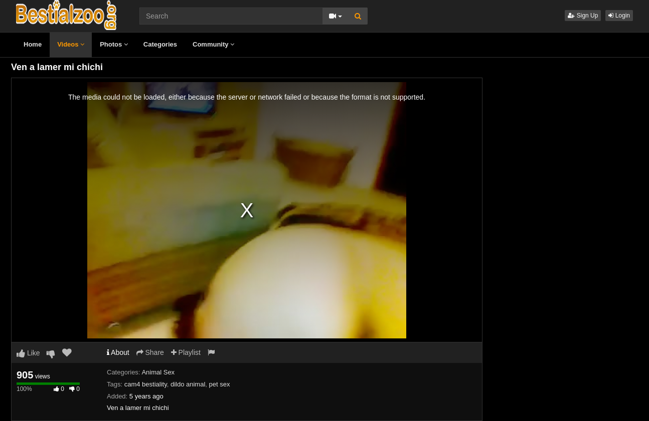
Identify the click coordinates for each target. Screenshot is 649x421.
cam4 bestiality (145, 384)
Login (619, 15)
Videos (70, 44)
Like (28, 353)
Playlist (186, 352)
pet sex (219, 384)
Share (150, 352)
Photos (114, 44)
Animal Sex (158, 372)
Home (33, 44)
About (118, 352)
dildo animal (188, 384)
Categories (160, 44)
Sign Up (583, 15)
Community (213, 44)
